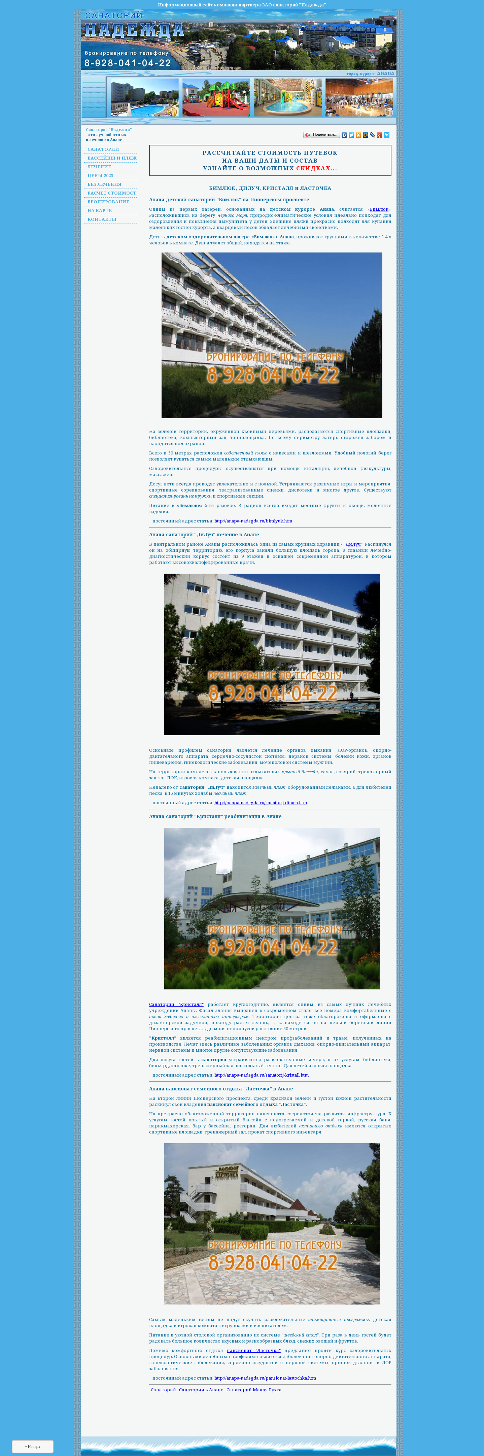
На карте (100, 210)
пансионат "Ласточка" (254, 1350)
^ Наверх (32, 1446)
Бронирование (108, 202)
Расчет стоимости (114, 193)
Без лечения (105, 184)
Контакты (102, 219)
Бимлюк (379, 209)
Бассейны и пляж (112, 158)
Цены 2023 (100, 175)
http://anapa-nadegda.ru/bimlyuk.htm (253, 521)
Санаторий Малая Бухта (254, 1390)
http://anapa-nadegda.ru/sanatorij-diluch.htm (260, 803)
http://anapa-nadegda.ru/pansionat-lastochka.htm (265, 1378)
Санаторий (103, 149)
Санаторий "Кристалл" (176, 1004)
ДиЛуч (353, 544)
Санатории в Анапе (201, 1390)
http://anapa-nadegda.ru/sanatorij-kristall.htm (261, 1075)
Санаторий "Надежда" (109, 129)
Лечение (99, 167)
